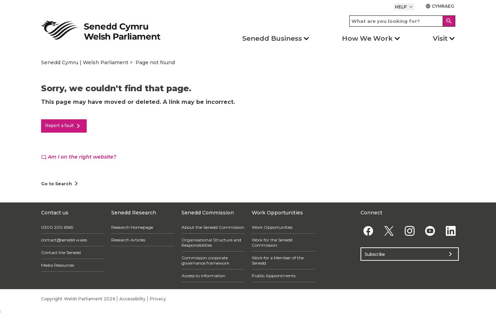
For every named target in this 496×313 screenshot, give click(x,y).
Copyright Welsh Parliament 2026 (78, 298)
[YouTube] (430, 231)
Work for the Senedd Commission (272, 242)
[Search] (449, 21)
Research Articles (128, 239)
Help (404, 6)
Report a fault (63, 126)
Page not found (155, 62)
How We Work (367, 38)
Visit (440, 38)
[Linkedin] (451, 231)
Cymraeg (440, 6)
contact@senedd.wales (64, 239)
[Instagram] (409, 231)
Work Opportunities (272, 227)
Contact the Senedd (61, 252)
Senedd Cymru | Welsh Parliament (84, 62)
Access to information (203, 275)
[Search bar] (402, 21)
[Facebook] (368, 231)
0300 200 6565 (57, 227)
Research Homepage (132, 227)
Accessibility (132, 298)
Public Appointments (274, 275)
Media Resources (57, 265)
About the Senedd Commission (212, 227)
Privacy (158, 298)
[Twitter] (389, 231)
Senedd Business (272, 38)
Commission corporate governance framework (205, 260)
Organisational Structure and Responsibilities (211, 242)
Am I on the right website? (78, 157)
